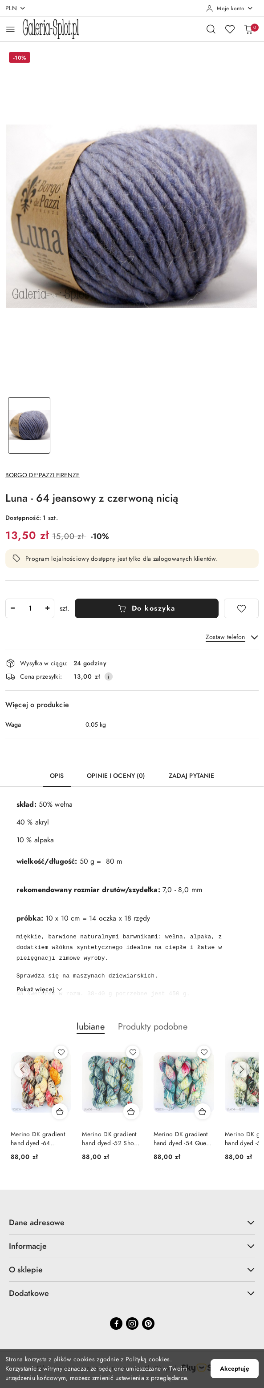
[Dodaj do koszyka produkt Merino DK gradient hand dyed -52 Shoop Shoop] (131, 1111)
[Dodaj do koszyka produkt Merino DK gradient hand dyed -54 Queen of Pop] (203, 1111)
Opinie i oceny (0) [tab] (116, 776)
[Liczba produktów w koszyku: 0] (248, 28)
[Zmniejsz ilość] (12, 608)
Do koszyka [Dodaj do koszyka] (146, 608)
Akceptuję (234, 1368)
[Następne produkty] (242, 1069)
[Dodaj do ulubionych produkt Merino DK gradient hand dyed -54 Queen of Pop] (204, 1052)
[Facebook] (116, 1323)
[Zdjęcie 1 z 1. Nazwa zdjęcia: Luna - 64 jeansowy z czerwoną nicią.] (29, 425)
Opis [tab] (57, 776)
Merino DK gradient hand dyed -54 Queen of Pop (183, 1139)
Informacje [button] (132, 1245)
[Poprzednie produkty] (22, 1069)
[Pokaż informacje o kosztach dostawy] (109, 676)
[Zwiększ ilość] (47, 608)
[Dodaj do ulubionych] (241, 608)
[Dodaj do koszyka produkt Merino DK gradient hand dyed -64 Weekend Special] (60, 1111)
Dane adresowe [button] (132, 1222)
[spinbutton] (30, 608)
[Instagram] (132, 1323)
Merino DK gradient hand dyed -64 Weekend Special (38, 1139)
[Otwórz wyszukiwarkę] (211, 28)
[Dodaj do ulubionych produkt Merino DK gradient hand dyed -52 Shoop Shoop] (132, 1052)
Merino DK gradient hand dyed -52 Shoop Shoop (111, 1139)
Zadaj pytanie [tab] (192, 776)
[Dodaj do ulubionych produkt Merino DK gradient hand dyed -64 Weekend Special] (61, 1052)
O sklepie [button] (132, 1269)
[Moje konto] (229, 8)
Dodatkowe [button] (132, 1293)
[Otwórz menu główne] (10, 29)
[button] (90, 1031)
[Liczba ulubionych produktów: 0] (230, 28)
